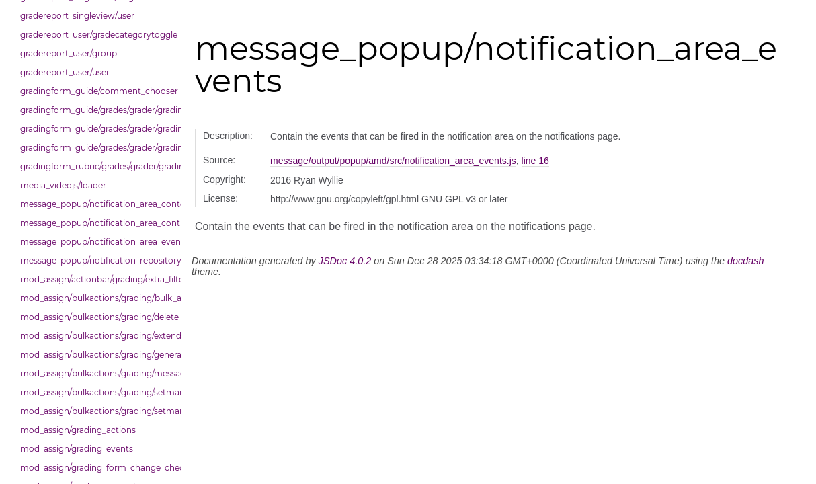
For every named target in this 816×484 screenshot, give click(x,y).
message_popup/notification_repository (97, 260)
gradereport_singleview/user (77, 16)
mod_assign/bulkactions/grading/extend (97, 336)
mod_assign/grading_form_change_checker (97, 467)
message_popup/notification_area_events (97, 242)
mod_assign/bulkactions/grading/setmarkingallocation (97, 392)
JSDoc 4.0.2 (345, 260)
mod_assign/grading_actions (78, 430)
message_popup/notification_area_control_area (97, 223)
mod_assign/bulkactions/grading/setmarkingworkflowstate (97, 411)
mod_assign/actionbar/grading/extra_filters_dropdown (97, 279)
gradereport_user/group (68, 53)
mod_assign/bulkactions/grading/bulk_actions (97, 298)
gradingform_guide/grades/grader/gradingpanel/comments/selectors (97, 148)
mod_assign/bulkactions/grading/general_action (97, 355)
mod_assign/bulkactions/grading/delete (97, 317)
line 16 (535, 160)
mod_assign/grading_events (76, 449)
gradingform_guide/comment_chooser (97, 91)
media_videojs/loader (63, 185)
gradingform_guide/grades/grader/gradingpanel (97, 110)
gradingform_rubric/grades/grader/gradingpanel (97, 166)
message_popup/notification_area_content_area (97, 204)
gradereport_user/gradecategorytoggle (97, 35)
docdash (745, 260)
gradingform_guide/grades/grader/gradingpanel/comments (97, 129)
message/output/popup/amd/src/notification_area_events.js (393, 160)
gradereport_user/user (65, 72)
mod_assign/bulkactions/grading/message (97, 373)
